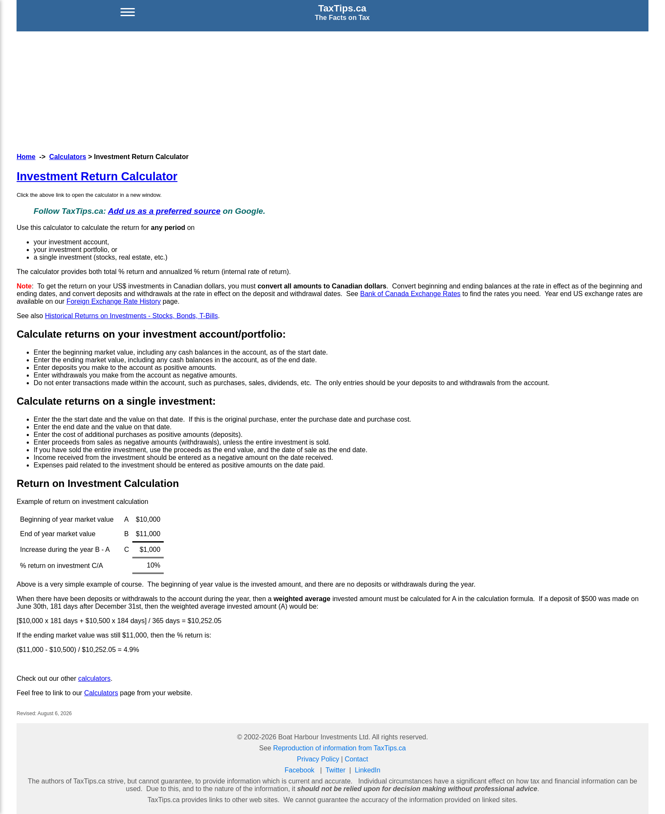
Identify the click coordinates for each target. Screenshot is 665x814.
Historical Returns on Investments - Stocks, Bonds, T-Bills (131, 315)
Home (26, 156)
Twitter (335, 770)
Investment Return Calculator (97, 176)
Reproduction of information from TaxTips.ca (339, 748)
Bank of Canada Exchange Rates (410, 293)
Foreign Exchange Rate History (114, 301)
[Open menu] (127, 12)
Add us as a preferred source (164, 211)
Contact (356, 759)
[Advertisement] (332, 91)
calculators (94, 678)
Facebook (299, 770)
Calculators (67, 156)
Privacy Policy (318, 759)
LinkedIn (367, 770)
